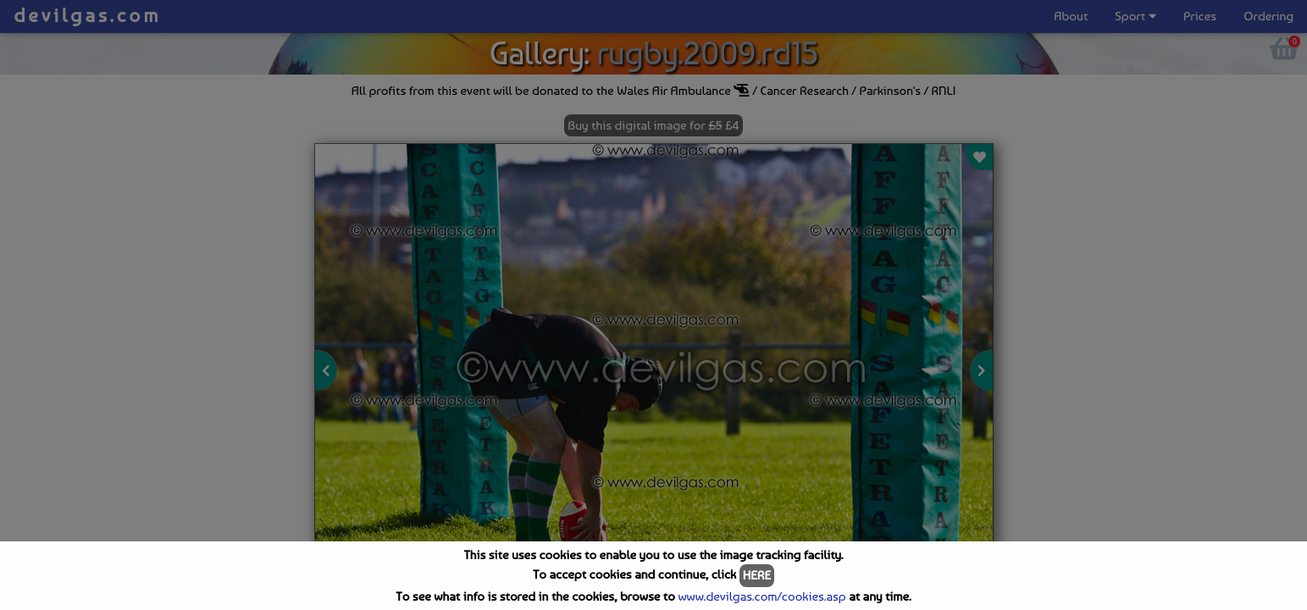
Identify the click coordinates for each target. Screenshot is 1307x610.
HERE (757, 575)
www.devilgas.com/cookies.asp (761, 596)
